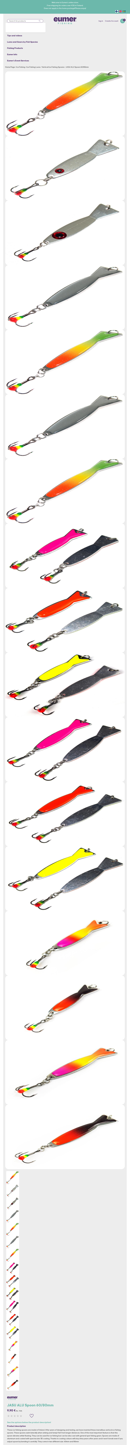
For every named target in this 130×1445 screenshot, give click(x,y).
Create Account (111, 21)
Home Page (10, 67)
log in (101, 21)
